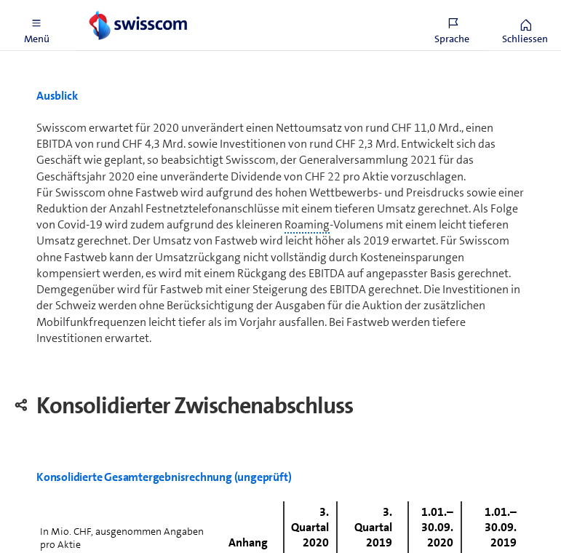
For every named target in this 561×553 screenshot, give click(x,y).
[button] (36, 25)
